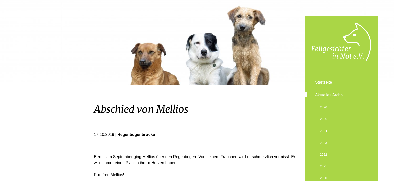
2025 (323, 119)
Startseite (323, 82)
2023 (323, 143)
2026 (323, 107)
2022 (323, 154)
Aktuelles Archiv (329, 95)
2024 (323, 131)
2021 (323, 166)
